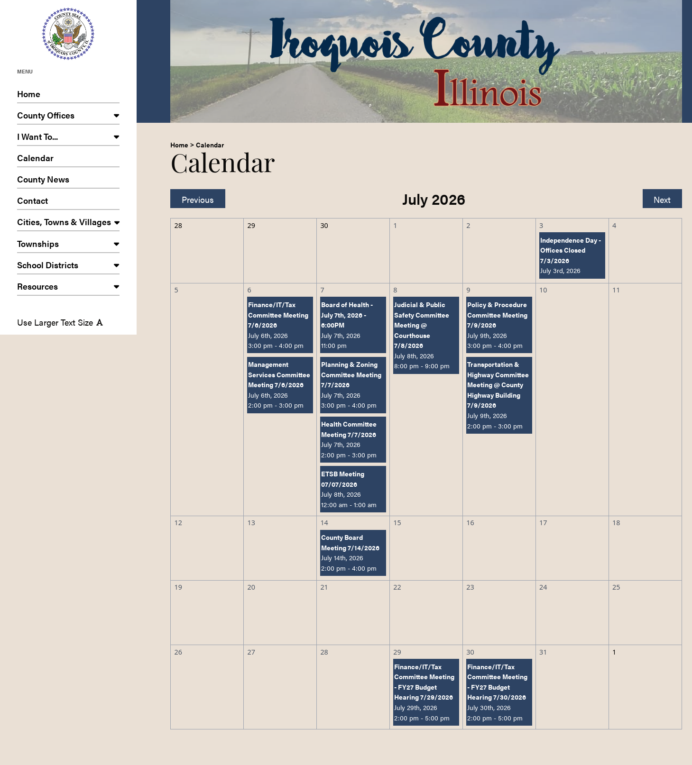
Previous (198, 199)
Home (68, 95)
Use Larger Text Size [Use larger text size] (60, 322)
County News (68, 181)
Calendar (68, 159)
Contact (68, 202)
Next (662, 199)
